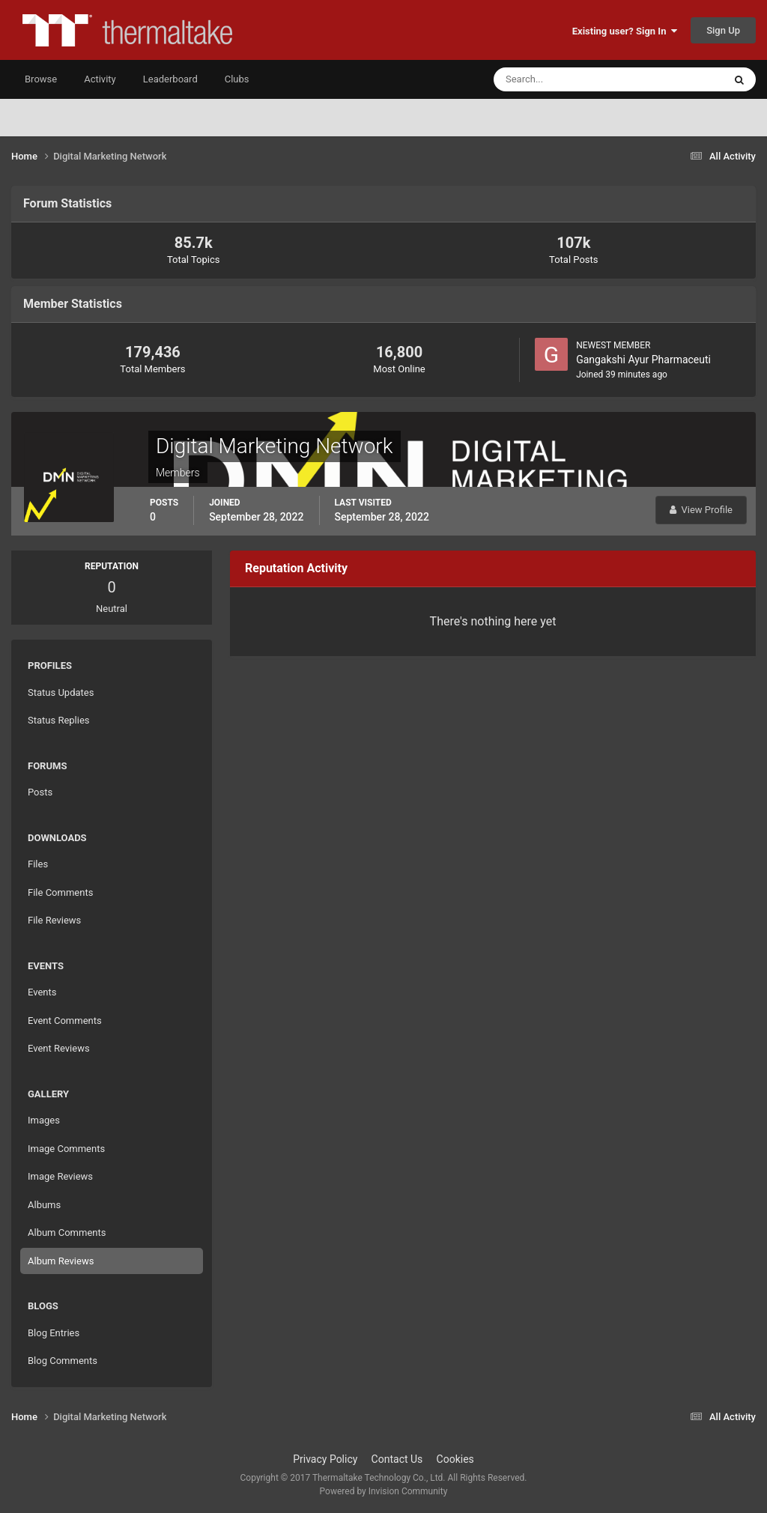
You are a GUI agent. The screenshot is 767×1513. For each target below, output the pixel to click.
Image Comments (66, 1148)
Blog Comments (62, 1360)
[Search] (563, 79)
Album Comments (67, 1232)
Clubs (237, 79)
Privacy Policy (325, 1459)
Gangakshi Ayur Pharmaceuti (643, 360)
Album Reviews (61, 1261)
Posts (40, 792)
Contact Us (397, 1459)
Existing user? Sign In (624, 31)
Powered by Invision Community (384, 1491)
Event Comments (65, 1020)
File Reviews (54, 920)
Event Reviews (59, 1048)
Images (44, 1120)
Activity (100, 79)
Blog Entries (53, 1332)
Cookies (455, 1459)
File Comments (60, 892)
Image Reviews (60, 1176)
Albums (44, 1204)
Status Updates (61, 692)
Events (42, 992)
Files (38, 864)
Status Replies (59, 720)
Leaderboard (170, 79)
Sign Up (723, 30)
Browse (41, 79)
